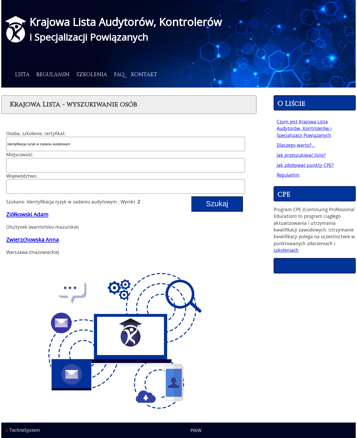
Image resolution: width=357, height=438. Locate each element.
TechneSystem (22, 430)
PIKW (196, 430)
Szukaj (217, 204)
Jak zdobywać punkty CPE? (305, 165)
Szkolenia (91, 74)
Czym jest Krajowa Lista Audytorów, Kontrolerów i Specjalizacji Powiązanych (304, 128)
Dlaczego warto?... (296, 145)
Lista (22, 74)
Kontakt (144, 74)
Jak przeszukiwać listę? (301, 155)
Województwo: (21, 176)
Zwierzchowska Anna (32, 239)
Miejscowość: (19, 154)
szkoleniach (286, 250)
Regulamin (52, 74)
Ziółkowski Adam (27, 214)
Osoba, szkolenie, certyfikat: (36, 133)
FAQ (119, 74)
